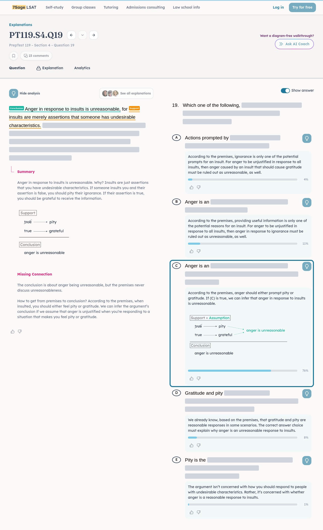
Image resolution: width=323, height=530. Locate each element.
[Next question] (93, 35)
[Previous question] (71, 35)
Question (17, 68)
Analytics (82, 68)
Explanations (20, 24)
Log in (278, 7)
